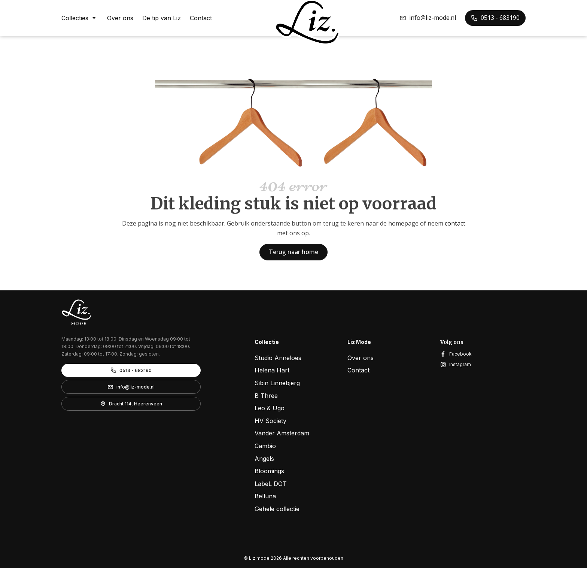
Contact (201, 18)
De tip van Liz (161, 18)
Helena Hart (272, 370)
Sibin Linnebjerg (277, 383)
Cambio (265, 446)
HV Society (270, 421)
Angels (264, 458)
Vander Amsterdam (282, 433)
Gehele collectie (277, 509)
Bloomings (269, 471)
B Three (266, 395)
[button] (427, 18)
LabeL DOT (271, 483)
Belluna (265, 496)
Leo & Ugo (270, 408)
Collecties (79, 17)
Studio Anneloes (278, 358)
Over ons (120, 18)
